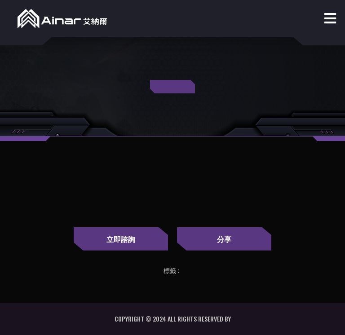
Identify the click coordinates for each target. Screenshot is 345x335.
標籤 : (171, 270)
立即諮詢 (120, 239)
